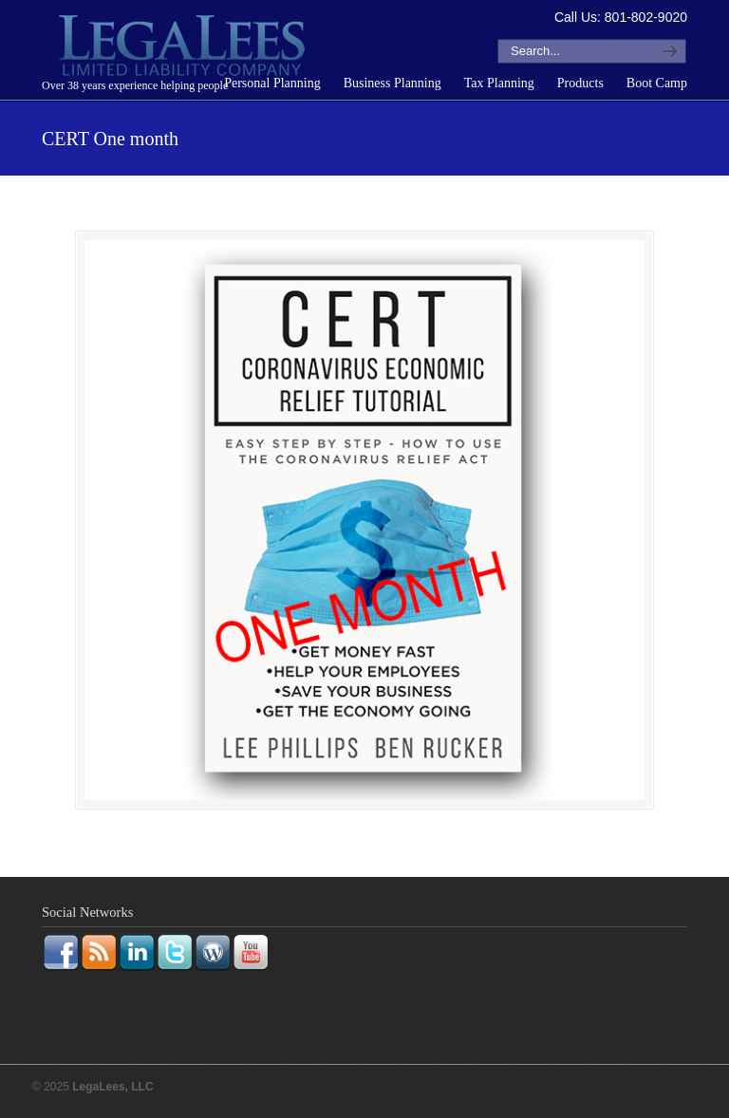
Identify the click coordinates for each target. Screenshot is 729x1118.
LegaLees (184, 48)
